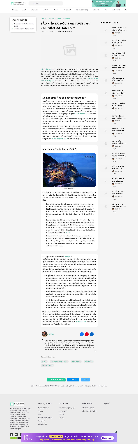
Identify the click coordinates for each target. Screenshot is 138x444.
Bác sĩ (56, 10)
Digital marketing (82, 10)
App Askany (62, 411)
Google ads (41, 421)
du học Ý (68, 256)
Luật (24, 10)
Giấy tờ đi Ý (89, 361)
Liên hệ (61, 417)
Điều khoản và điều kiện (89, 411)
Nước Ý (44, 361)
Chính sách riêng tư (88, 408)
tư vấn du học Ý (80, 114)
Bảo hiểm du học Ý (48, 69)
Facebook (96, 10)
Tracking (40, 411)
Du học (14, 10)
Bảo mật (61, 414)
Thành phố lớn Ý (47, 365)
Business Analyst (43, 408)
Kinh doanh (116, 10)
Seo (106, 10)
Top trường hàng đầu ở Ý (59, 361)
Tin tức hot (67, 10)
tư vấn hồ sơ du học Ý (60, 139)
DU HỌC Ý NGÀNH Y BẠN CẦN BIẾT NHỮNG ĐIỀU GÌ (118, 106)
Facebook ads (42, 424)
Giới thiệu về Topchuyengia (67, 408)
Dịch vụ (45, 10)
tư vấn (68, 232)
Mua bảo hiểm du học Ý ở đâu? (24, 29)
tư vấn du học (81, 321)
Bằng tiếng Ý (76, 361)
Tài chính (34, 10)
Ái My (51, 334)
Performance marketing (45, 417)
